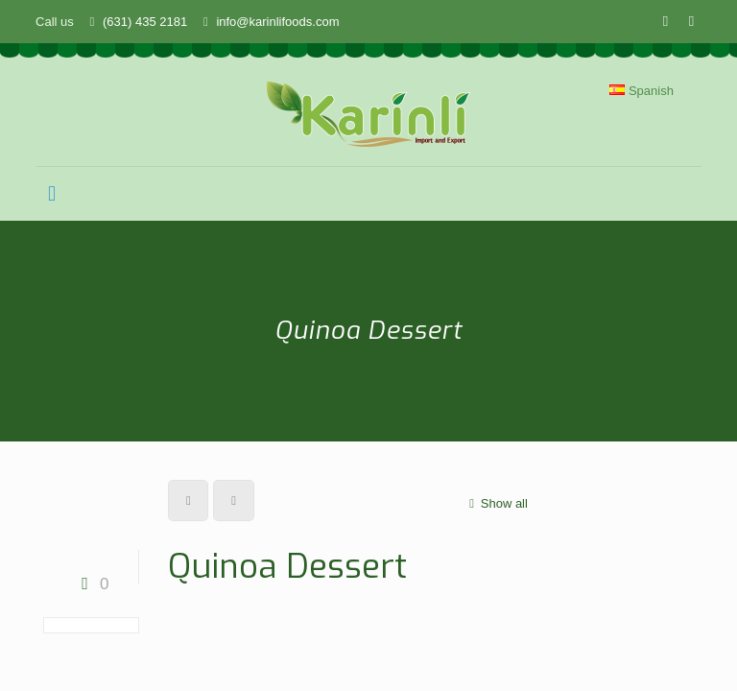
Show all (496, 503)
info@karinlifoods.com (277, 21)
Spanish (641, 90)
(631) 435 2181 (145, 21)
